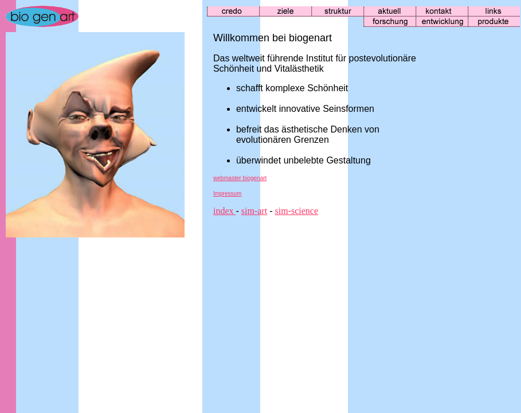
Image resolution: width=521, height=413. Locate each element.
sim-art (254, 211)
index (224, 211)
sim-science (296, 211)
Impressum (227, 193)
